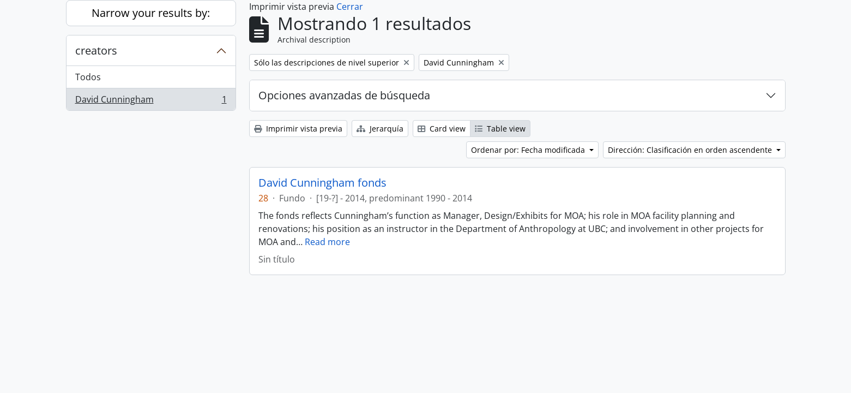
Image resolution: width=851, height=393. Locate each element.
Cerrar (349, 7)
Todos (88, 77)
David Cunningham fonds (322, 182)
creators (96, 50)
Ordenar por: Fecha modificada (529, 150)
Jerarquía (380, 128)
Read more (327, 242)
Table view (500, 128)
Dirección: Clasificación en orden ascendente (691, 150)
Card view (442, 128)
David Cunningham (151, 101)
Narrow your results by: (151, 12)
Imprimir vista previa (298, 128)
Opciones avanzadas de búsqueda (344, 95)
